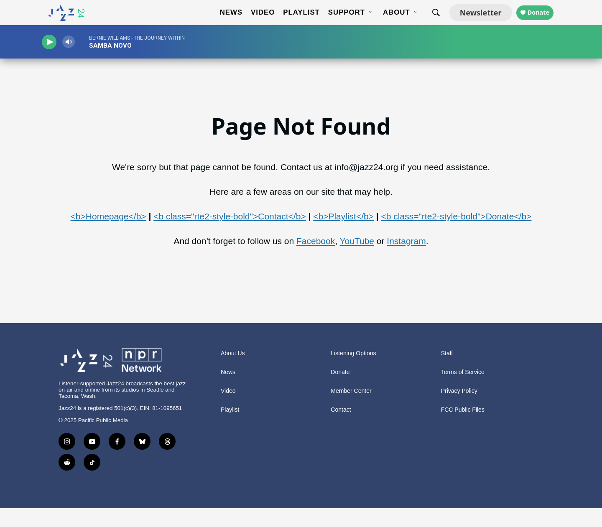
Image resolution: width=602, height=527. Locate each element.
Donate (538, 22)
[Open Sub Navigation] (364, 22)
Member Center (351, 410)
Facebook (315, 260)
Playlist (294, 22)
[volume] (77, 60)
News (224, 22)
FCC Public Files (463, 428)
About (389, 22)
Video (256, 22)
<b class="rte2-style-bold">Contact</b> (229, 235)
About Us (233, 372)
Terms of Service (463, 391)
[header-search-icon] (429, 22)
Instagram (406, 260)
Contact (341, 428)
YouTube (356, 260)
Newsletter (474, 22)
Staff (447, 372)
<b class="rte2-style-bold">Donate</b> (456, 235)
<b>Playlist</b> (343, 235)
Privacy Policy (459, 410)
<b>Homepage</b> (108, 235)
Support (339, 22)
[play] (52, 61)
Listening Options (353, 372)
